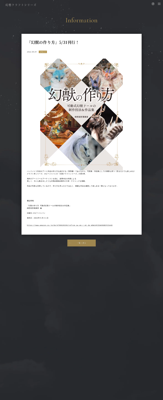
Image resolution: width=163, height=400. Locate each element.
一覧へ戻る (81, 246)
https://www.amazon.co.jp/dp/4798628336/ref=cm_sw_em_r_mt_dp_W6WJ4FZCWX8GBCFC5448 (70, 225)
